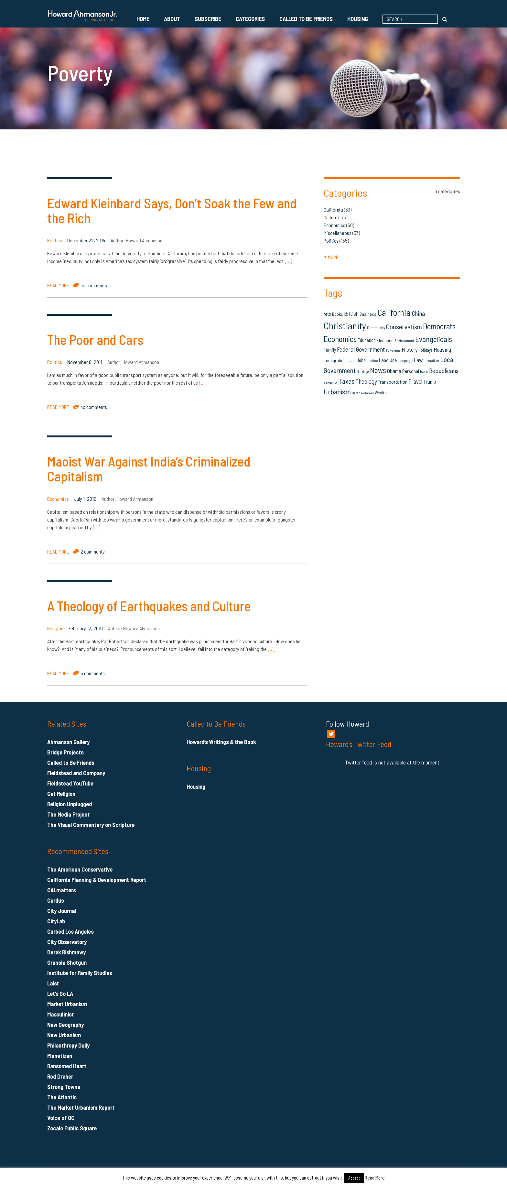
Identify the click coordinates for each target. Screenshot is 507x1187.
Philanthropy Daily (68, 1045)
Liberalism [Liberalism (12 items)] (431, 360)
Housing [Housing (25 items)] (442, 349)
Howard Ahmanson (144, 240)
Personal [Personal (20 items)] (410, 371)
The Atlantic (62, 1097)
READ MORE (58, 285)
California (333, 209)
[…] (288, 261)
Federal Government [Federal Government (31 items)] (361, 349)
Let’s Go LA (60, 993)
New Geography (65, 1024)
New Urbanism (64, 1035)
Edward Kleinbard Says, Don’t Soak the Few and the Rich (172, 210)
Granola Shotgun (67, 962)
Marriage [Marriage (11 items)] (363, 371)
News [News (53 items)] (378, 370)
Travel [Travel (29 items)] (415, 381)
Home (142, 18)
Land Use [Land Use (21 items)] (388, 360)
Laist (53, 983)
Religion (55, 628)
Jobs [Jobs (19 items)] (361, 360)
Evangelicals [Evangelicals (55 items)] (433, 339)
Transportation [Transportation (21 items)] (392, 382)
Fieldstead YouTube (70, 783)
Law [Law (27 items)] (418, 359)
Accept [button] (354, 1178)
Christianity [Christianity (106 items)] (345, 325)
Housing (357, 18)
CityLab (56, 921)
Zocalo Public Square (72, 1128)
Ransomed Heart (66, 1066)
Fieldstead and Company (76, 772)
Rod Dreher (60, 1076)
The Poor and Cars (95, 339)
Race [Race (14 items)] (424, 371)
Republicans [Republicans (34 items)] (443, 370)
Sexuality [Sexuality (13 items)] (331, 382)
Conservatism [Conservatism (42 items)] (404, 327)
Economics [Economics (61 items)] (340, 339)
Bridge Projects (65, 752)
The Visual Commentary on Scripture (91, 824)
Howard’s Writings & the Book (221, 741)
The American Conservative (80, 869)
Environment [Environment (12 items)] (404, 340)
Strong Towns (63, 1086)
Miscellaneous (337, 233)
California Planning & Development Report (96, 879)
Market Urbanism (67, 1003)
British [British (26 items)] (351, 313)
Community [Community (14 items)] (376, 327)
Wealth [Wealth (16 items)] (381, 392)
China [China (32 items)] (418, 313)
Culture (331, 217)
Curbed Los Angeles (70, 931)
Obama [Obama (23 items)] (394, 371)
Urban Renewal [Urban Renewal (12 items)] (363, 393)
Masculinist (60, 1014)
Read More (375, 1178)
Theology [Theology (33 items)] (366, 381)
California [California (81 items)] (394, 312)
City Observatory (67, 941)
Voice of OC (60, 1117)
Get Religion (61, 793)
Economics (58, 499)
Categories (250, 18)
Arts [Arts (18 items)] (327, 314)
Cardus (55, 900)
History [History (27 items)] (409, 349)
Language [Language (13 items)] (405, 360)
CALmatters (61, 890)
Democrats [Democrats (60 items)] (439, 326)
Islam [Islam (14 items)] (351, 360)
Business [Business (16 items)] (368, 314)
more (331, 257)
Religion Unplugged (69, 804)
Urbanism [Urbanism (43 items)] (337, 391)
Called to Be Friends (306, 18)
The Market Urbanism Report (80, 1107)
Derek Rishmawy (66, 952)
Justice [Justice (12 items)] (372, 360)
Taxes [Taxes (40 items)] (346, 381)
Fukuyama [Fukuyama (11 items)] (393, 350)
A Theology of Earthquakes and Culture (149, 606)
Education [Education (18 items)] (367, 340)
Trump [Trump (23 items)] (429, 381)
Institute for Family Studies (79, 972)
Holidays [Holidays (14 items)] (425, 350)
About (172, 18)
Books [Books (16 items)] (337, 314)
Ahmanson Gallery (68, 741)
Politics (54, 240)
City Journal (61, 910)
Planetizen (59, 1055)
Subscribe (208, 18)
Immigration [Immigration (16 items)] (335, 360)
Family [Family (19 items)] (330, 350)
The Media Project (68, 814)
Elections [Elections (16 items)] (385, 340)
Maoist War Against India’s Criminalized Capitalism (149, 468)
